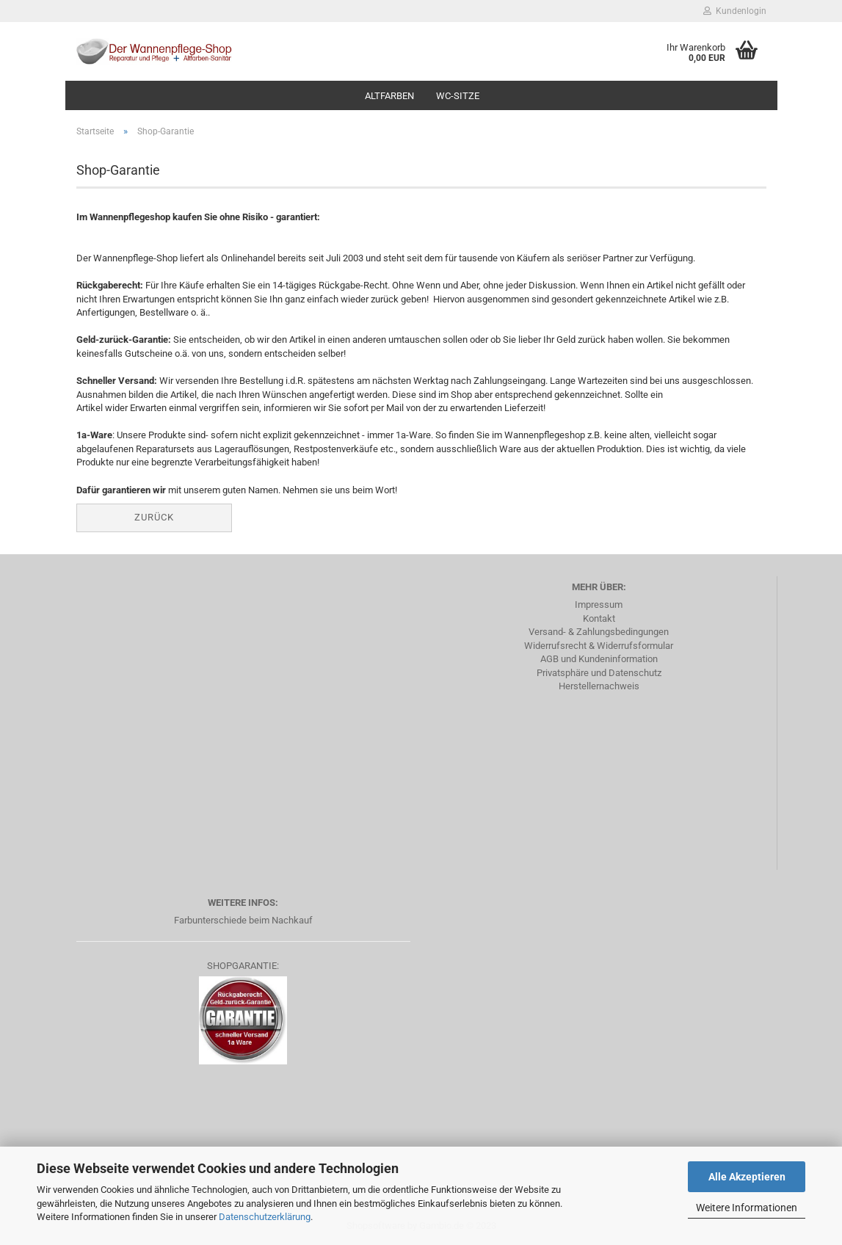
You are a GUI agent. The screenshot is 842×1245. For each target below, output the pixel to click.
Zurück (154, 517)
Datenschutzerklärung (265, 1216)
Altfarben (389, 95)
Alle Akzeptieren (746, 1177)
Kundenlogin (734, 11)
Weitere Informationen (746, 1207)
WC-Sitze (457, 95)
